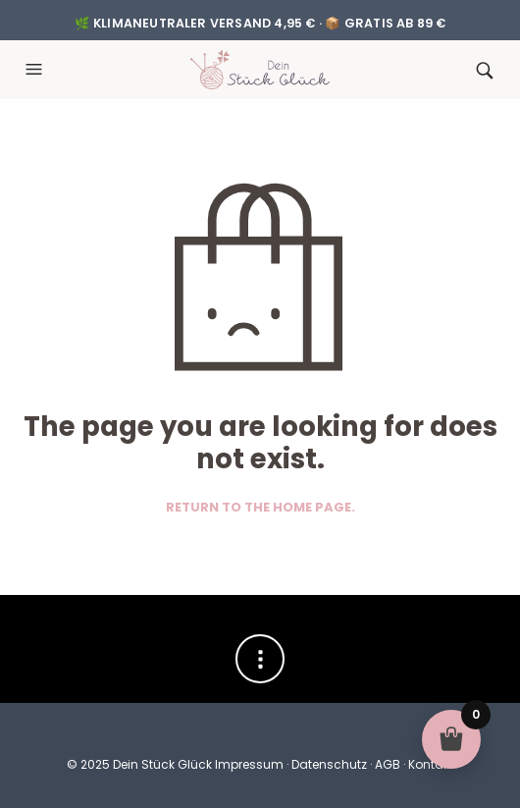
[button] (36, 69)
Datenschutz (329, 764)
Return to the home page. (260, 507)
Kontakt (430, 764)
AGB (387, 764)
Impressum (249, 764)
